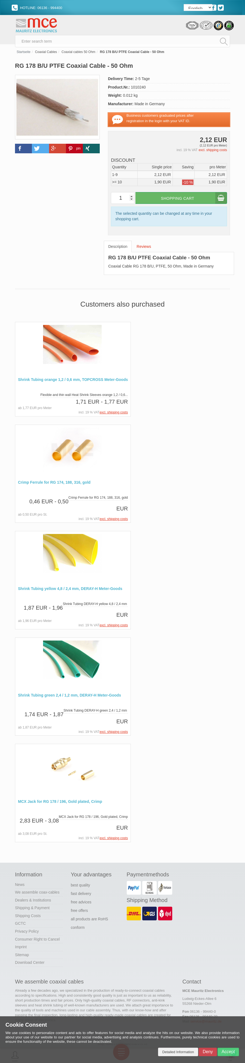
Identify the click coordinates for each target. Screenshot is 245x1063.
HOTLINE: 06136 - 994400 (37, 8)
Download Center (29, 963)
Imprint (21, 948)
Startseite (24, 55)
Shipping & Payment (32, 909)
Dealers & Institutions (33, 901)
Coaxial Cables (46, 55)
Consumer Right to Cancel (37, 940)
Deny (208, 1051)
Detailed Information (178, 1052)
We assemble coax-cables (37, 893)
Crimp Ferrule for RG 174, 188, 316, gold (54, 485)
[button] (23, 151)
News (20, 885)
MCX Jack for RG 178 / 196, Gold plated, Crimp (60, 803)
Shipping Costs (28, 917)
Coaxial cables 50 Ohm (78, 55)
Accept (228, 1051)
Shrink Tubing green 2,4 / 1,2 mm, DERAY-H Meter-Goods (69, 697)
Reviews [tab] (144, 249)
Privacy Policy (27, 932)
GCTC (20, 924)
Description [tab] (117, 249)
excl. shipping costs (213, 152)
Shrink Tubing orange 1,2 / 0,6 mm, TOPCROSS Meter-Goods (73, 382)
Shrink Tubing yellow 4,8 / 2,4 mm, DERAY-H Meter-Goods (70, 591)
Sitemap (22, 956)
